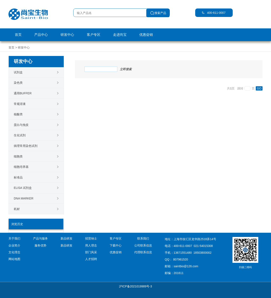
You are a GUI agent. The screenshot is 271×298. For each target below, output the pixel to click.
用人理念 (91, 245)
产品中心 (41, 34)
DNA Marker (23, 198)
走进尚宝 (120, 34)
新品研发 (66, 245)
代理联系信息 (143, 252)
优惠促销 (146, 34)
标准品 (18, 177)
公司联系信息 (143, 245)
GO (259, 88)
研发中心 (67, 34)
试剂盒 (18, 72)
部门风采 (91, 252)
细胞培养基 (21, 166)
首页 (18, 34)
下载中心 (116, 245)
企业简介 (14, 245)
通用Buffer (23, 93)
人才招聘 (91, 259)
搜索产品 (160, 13)
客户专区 (93, 34)
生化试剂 (20, 135)
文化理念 (14, 252)
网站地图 (14, 259)
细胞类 (18, 156)
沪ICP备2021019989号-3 (135, 286)
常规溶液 (20, 104)
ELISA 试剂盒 (23, 187)
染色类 (18, 82)
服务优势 (40, 245)
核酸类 (18, 114)
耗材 (17, 209)
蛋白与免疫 (21, 125)
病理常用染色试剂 (25, 146)
